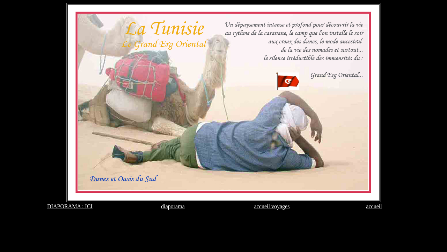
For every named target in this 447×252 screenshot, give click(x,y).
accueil (374, 206)
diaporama (173, 206)
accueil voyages (272, 206)
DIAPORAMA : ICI (70, 206)
